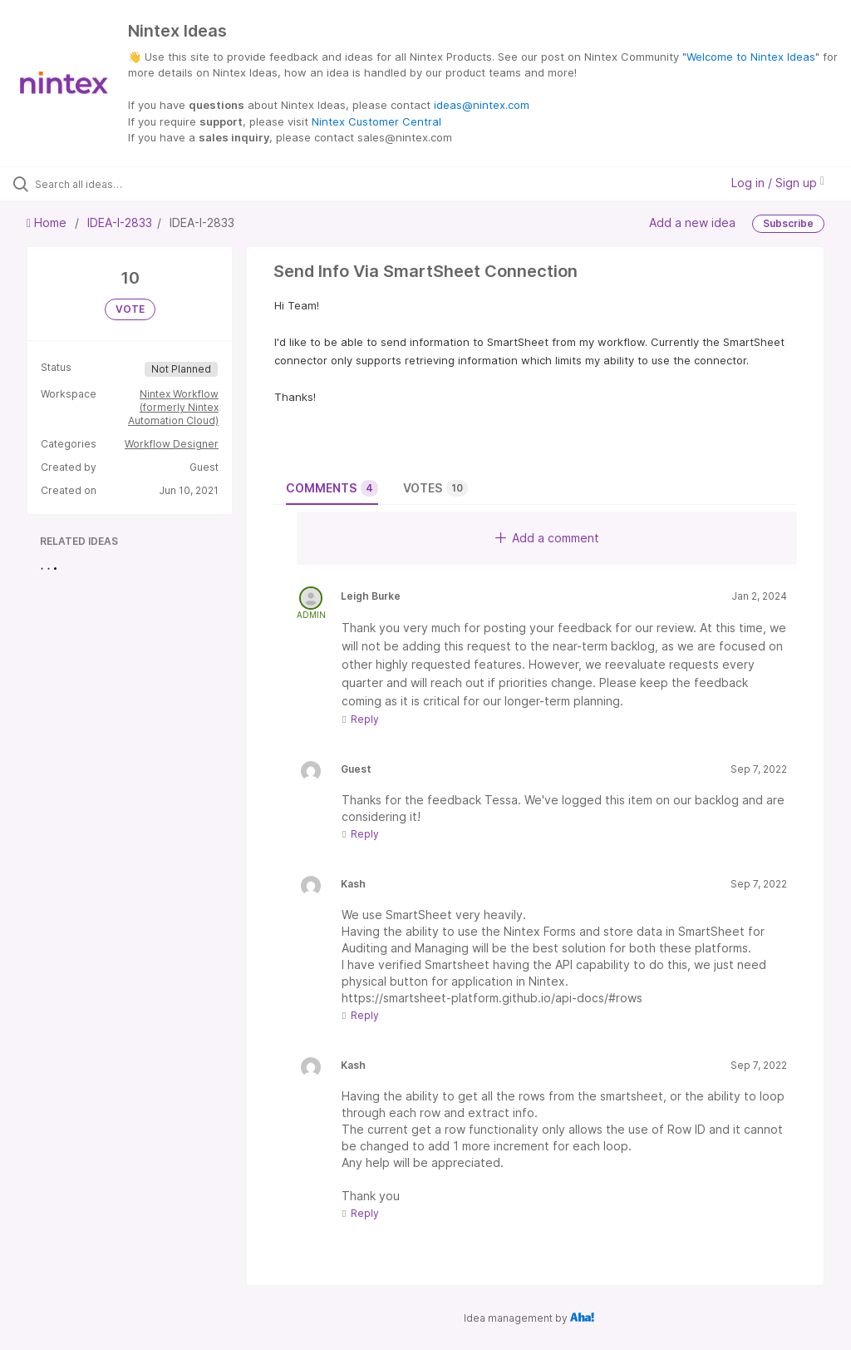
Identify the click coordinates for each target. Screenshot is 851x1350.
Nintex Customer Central (376, 121)
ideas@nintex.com (481, 104)
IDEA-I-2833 (119, 222)
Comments (332, 488)
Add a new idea (692, 222)
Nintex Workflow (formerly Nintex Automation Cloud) (173, 407)
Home (48, 222)
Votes (435, 488)
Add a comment (547, 538)
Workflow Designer (172, 444)
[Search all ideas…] (112, 184)
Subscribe (788, 223)
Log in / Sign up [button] (777, 183)
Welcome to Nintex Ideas (750, 56)
